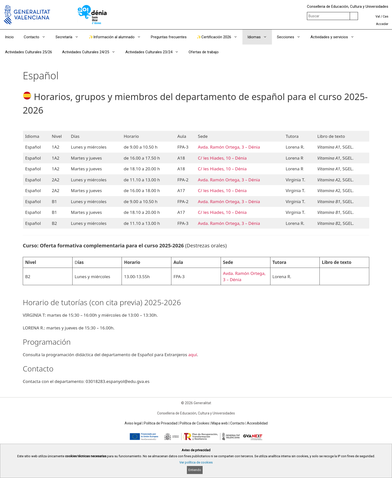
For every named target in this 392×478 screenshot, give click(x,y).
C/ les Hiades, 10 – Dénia (222, 158)
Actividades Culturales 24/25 (91, 52)
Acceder (382, 24)
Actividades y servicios (334, 37)
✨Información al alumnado (117, 37)
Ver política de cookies (196, 462)
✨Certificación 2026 (219, 37)
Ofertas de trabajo (204, 52)
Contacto (37, 37)
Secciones (291, 37)
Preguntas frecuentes (169, 37)
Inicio (9, 37)
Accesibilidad (257, 423)
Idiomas (259, 37)
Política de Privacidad (160, 423)
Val (377, 16)
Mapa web (219, 423)
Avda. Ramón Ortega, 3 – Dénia (229, 147)
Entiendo (194, 470)
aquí (192, 354)
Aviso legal (133, 423)
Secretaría (70, 37)
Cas (385, 16)
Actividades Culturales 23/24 (154, 52)
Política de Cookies (194, 423)
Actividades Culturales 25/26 (28, 52)
